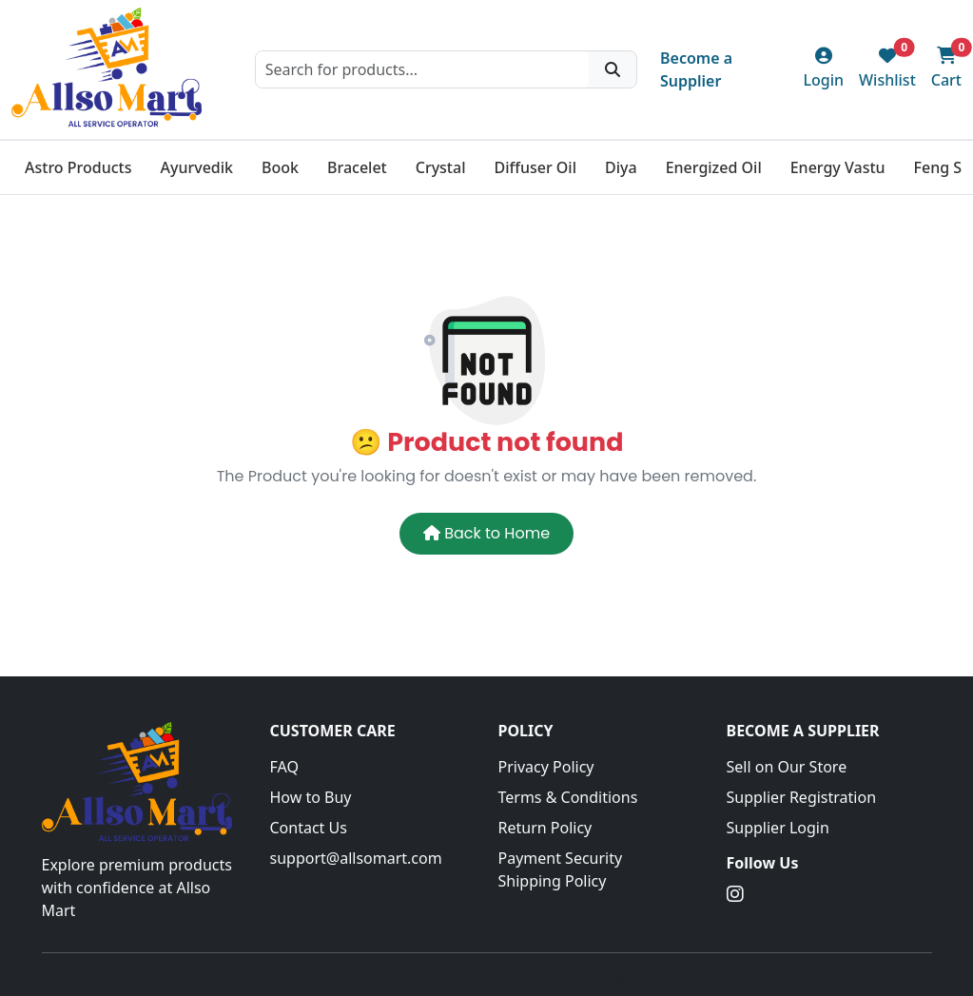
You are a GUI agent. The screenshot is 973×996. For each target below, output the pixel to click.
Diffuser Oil (535, 167)
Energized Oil (714, 167)
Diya (621, 167)
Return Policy (545, 827)
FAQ (284, 766)
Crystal (441, 167)
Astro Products (78, 167)
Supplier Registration (802, 797)
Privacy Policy (546, 766)
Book (280, 167)
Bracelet (357, 167)
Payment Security (560, 858)
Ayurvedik (196, 167)
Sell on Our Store (787, 766)
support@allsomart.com (356, 858)
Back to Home (486, 533)
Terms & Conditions (568, 797)
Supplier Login (778, 827)
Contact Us (308, 827)
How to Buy (311, 797)
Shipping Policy (552, 880)
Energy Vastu (837, 167)
